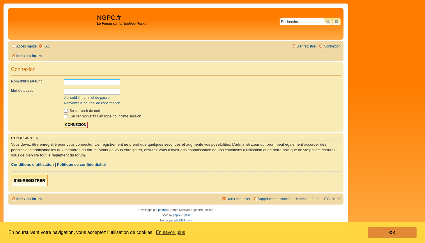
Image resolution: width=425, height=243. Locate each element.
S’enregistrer (29, 180)
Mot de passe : (23, 91)
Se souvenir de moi (82, 111)
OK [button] (392, 232)
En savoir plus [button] (170, 232)
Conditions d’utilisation (32, 164)
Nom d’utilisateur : (26, 81)
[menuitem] (44, 46)
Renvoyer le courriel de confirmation (92, 103)
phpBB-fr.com (183, 220)
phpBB (162, 210)
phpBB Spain (181, 215)
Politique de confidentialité (81, 164)
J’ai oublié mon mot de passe (87, 98)
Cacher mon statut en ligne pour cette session (102, 116)
